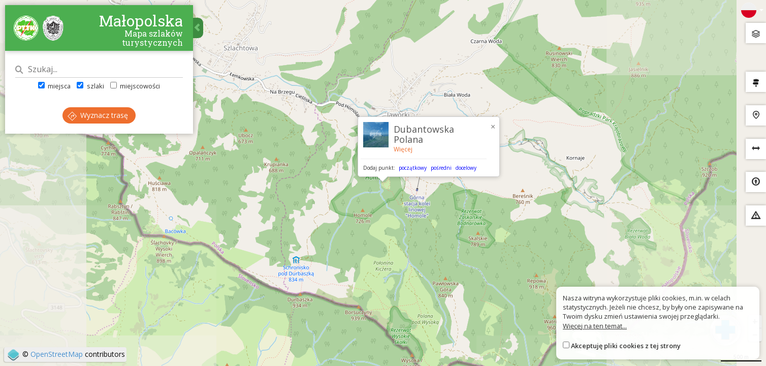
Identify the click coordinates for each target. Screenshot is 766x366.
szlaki (90, 85)
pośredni (441, 167)
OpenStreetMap (56, 354)
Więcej (403, 149)
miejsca (54, 85)
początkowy (413, 167)
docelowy (466, 167)
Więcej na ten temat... (595, 325)
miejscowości (135, 85)
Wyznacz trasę (98, 115)
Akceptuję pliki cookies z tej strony (626, 345)
